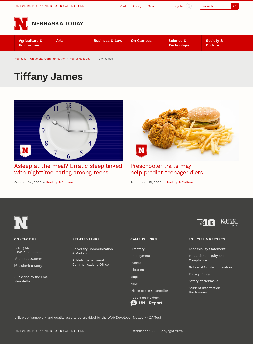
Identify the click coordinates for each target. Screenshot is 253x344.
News (134, 284)
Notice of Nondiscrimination (210, 267)
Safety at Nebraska (203, 281)
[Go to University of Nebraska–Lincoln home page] (21, 23)
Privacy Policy (199, 274)
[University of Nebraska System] (230, 223)
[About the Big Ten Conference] (206, 223)
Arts (59, 41)
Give (151, 6)
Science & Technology (179, 43)
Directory (137, 249)
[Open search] (219, 6)
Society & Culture (214, 43)
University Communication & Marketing (92, 251)
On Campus (141, 41)
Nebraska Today (57, 23)
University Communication (48, 58)
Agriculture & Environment (30, 43)
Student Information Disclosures (204, 290)
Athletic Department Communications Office (90, 262)
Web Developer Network (127, 317)
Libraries (137, 270)
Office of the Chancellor (149, 291)
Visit (123, 6)
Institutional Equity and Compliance (207, 258)
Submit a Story (30, 266)
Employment (140, 256)
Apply (136, 6)
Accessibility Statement (207, 249)
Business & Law (108, 41)
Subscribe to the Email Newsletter (31, 279)
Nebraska (20, 58)
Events (135, 263)
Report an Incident (146, 301)
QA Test (155, 317)
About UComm (30, 259)
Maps (134, 277)
